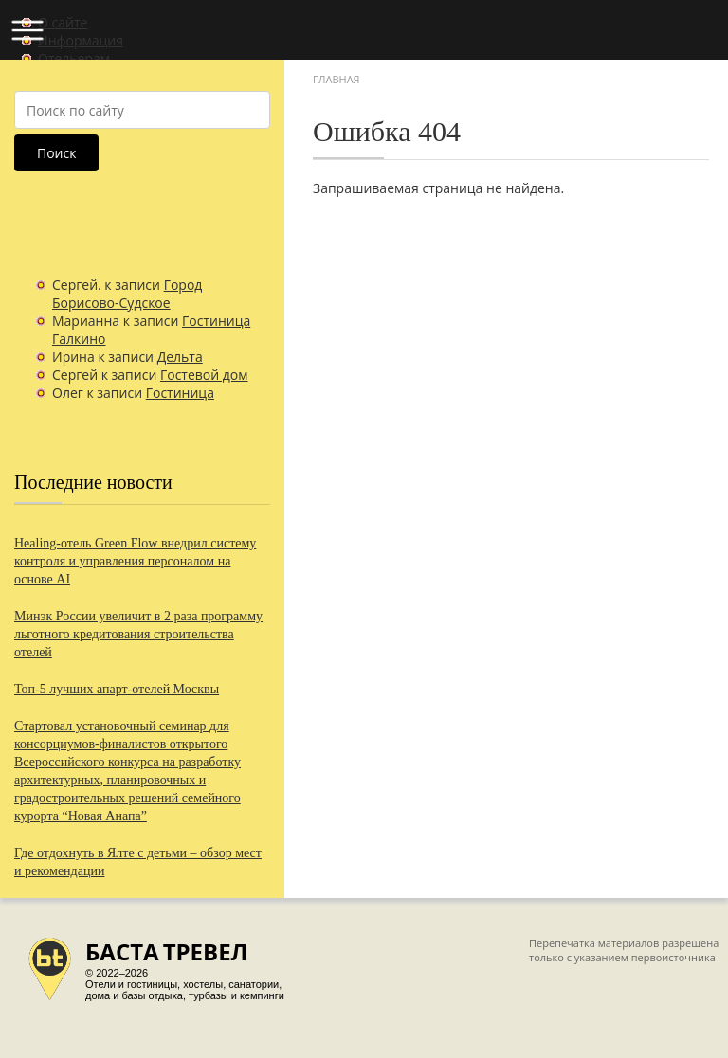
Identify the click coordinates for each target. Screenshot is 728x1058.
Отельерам (74, 58)
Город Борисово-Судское (127, 294)
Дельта (180, 357)
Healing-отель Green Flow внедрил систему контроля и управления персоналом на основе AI (135, 561)
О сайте (62, 22)
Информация (80, 40)
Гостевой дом (204, 375)
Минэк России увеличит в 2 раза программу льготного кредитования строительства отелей (138, 634)
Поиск (56, 153)
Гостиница (180, 393)
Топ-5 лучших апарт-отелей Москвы (116, 689)
